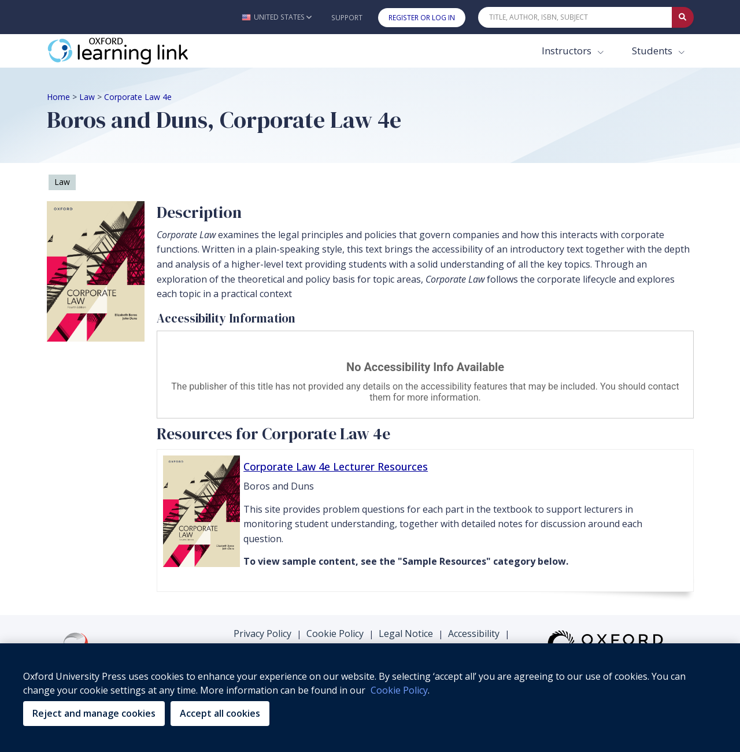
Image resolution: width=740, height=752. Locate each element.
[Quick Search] (575, 17)
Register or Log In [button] (421, 18)
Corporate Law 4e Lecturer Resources (335, 466)
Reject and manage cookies (94, 713)
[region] (370, 697)
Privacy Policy (262, 633)
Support (346, 18)
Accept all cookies (220, 713)
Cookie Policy (335, 633)
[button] (276, 17)
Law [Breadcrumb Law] (87, 96)
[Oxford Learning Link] (133, 51)
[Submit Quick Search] (683, 17)
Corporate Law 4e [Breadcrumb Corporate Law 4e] (138, 96)
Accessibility (474, 633)
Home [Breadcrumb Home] (58, 96)
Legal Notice (406, 633)
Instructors (568, 50)
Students (653, 50)
